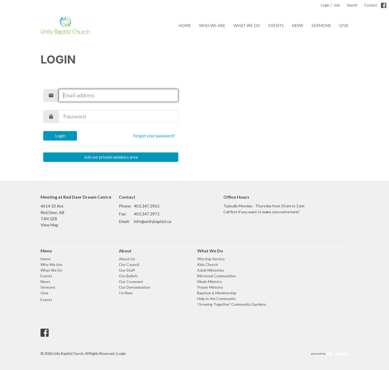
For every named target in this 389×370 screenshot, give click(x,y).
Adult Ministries (210, 270)
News (297, 25)
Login (325, 5)
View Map (49, 224)
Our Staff (127, 270)
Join (337, 5)
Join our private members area (111, 157)
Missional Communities (216, 276)
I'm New (126, 293)
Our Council (129, 264)
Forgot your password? (154, 135)
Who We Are (212, 25)
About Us (127, 258)
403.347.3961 (147, 206)
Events (276, 25)
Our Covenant (131, 281)
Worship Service (211, 258)
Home (185, 25)
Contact (370, 5)
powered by (329, 354)
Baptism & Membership (216, 293)
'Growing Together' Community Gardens (231, 304)
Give (343, 25)
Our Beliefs (128, 276)
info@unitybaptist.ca (152, 221)
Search (352, 5)
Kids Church (207, 264)
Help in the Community (216, 298)
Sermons (321, 25)
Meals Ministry (209, 281)
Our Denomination (134, 287)
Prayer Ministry (210, 287)
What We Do (246, 25)
